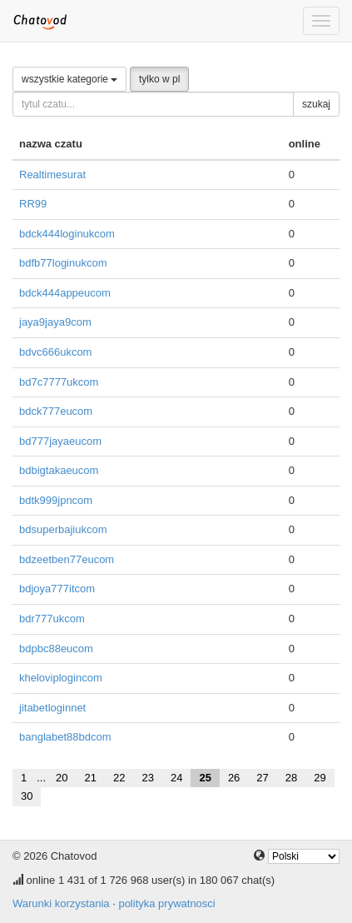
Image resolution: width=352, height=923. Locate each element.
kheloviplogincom (60, 677)
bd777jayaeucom (60, 441)
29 (319, 777)
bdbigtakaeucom (58, 470)
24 (176, 777)
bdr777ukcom (52, 618)
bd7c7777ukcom (58, 382)
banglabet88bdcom (65, 737)
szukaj (316, 104)
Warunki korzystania (61, 903)
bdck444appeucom (65, 293)
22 (119, 777)
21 (91, 777)
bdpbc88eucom (56, 648)
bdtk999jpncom (55, 500)
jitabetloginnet (52, 707)
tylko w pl (159, 79)
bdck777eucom (55, 411)
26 (234, 777)
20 (61, 777)
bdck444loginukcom (67, 233)
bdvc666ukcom (55, 352)
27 (262, 777)
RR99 (33, 203)
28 (291, 777)
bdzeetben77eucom (66, 559)
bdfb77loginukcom (63, 263)
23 (147, 777)
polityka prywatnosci (166, 903)
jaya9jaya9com (55, 322)
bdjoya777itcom (57, 588)
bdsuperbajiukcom (63, 529)
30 (26, 796)
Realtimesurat (52, 174)
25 (205, 777)
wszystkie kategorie (69, 79)
